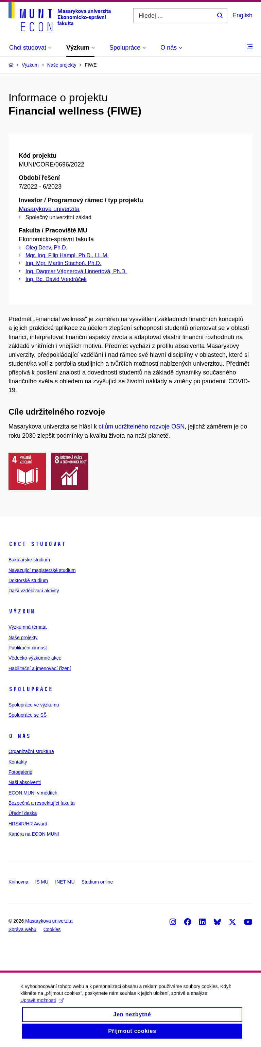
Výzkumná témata (27, 627)
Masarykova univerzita (49, 209)
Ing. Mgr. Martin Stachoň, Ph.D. (63, 263)
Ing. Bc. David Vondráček (56, 279)
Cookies (52, 929)
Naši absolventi (24, 782)
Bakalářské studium (29, 559)
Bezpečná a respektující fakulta (41, 803)
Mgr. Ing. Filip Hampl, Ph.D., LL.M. (67, 255)
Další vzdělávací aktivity (33, 590)
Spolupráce (30, 689)
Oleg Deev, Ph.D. (46, 247)
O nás (19, 736)
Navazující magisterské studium (42, 570)
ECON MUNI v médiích (32, 793)
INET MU (64, 882)
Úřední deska (22, 813)
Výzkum (21, 611)
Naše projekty (23, 637)
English (242, 15)
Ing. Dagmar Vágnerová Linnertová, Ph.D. (76, 271)
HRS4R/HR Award (27, 823)
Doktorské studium (28, 580)
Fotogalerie (20, 772)
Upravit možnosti (42, 1005)
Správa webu (22, 929)
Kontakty (17, 762)
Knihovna (18, 882)
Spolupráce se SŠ (27, 715)
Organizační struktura (31, 751)
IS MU (41, 882)
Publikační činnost (27, 647)
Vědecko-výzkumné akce (35, 658)
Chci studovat (37, 544)
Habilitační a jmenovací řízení (39, 668)
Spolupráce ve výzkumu (33, 705)
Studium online (97, 882)
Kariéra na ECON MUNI (33, 834)
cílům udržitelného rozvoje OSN (142, 426)
